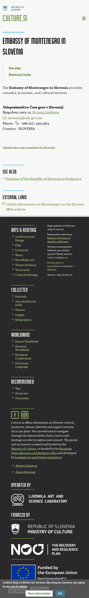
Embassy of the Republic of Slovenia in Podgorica (43, 179)
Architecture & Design (25, 238)
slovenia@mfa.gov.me (25, 118)
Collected (19, 289)
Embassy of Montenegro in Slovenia (38, 88)
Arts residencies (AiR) (25, 303)
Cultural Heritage (26, 275)
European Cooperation (23, 356)
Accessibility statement (59, 266)
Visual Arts (22, 270)
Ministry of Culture (23, 448)
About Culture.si (26, 465)
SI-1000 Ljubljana (45, 112)
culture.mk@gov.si (57, 257)
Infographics (23, 319)
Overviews (22, 398)
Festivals (20, 296)
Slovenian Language (21, 365)
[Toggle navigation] (84, 18)
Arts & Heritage (24, 229)
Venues (20, 310)
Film (18, 245)
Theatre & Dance (26, 265)
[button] (39, 593)
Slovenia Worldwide (22, 348)
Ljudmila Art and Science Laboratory (38, 457)
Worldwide (20, 334)
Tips (17, 388)
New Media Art (24, 260)
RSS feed (51, 269)
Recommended (22, 381)
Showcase (21, 393)
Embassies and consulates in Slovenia (30, 147)
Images (19, 315)
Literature (21, 250)
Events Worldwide (27, 341)
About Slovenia (25, 472)
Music (19, 255)
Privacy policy (54, 262)
